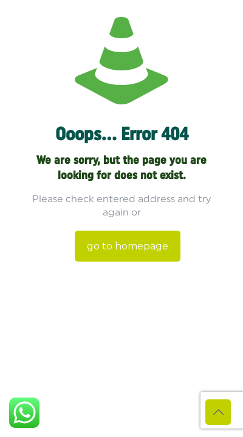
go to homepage (127, 246)
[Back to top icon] (218, 412)
